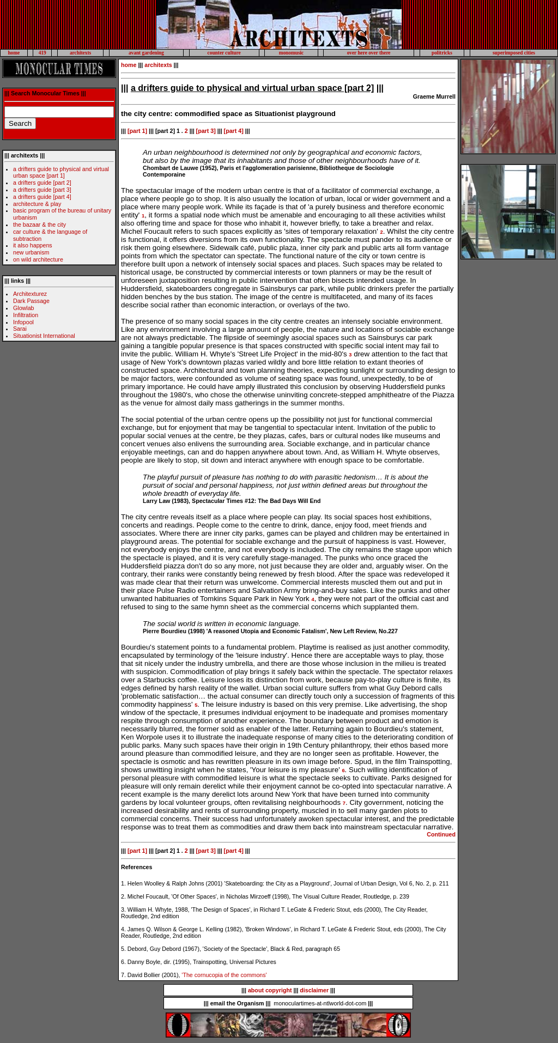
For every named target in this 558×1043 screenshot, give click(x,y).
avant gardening (146, 53)
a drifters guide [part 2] (42, 182)
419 (42, 53)
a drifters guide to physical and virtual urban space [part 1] (61, 172)
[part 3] (206, 131)
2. (123, 896)
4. (123, 929)
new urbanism (31, 252)
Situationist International (44, 335)
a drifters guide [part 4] (42, 196)
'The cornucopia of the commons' (223, 975)
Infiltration (25, 315)
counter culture (224, 53)
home (14, 53)
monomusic (291, 53)
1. (123, 883)
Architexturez (30, 293)
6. (123, 962)
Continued (441, 834)
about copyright (270, 990)
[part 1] (136, 131)
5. (123, 948)
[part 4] (234, 131)
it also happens (32, 245)
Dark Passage (31, 301)
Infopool (23, 322)
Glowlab (23, 308)
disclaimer (314, 990)
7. (123, 975)
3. (123, 909)
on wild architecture (38, 259)
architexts (80, 53)
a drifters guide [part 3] (42, 189)
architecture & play (37, 204)
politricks (442, 53)
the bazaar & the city (39, 224)
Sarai (20, 328)
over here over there (369, 53)
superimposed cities (514, 53)
